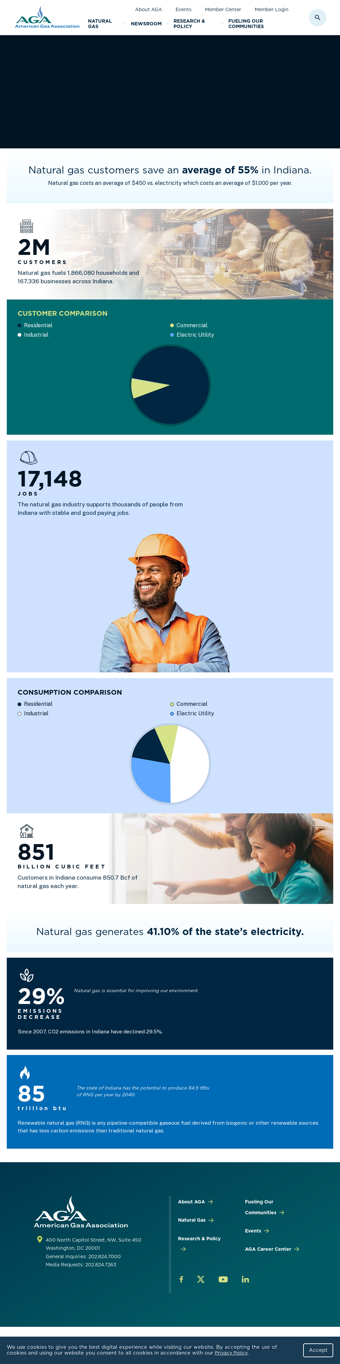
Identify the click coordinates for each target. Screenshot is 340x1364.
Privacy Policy (231, 1353)
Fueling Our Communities (246, 23)
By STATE (127, 66)
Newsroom (146, 23)
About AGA (148, 9)
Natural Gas (100, 23)
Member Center (223, 9)
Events (183, 9)
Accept (318, 1350)
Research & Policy (189, 23)
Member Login (272, 9)
